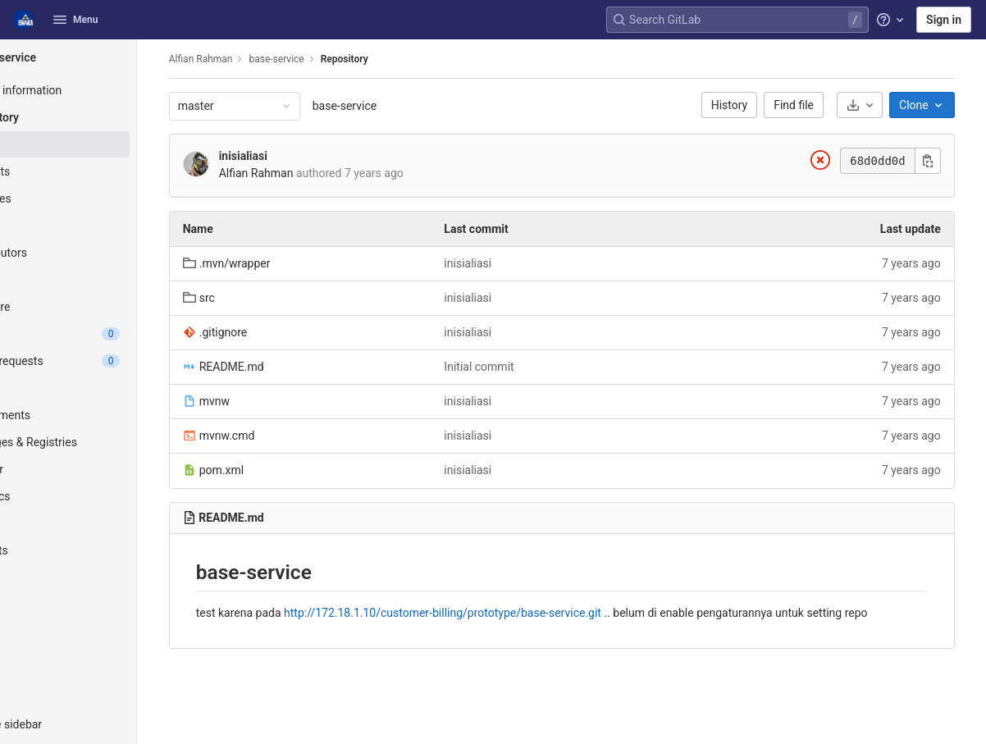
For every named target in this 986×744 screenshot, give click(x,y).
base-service (399, 105)
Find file (812, 105)
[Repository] (105, 117)
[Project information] (105, 90)
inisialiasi (297, 155)
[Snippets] (105, 550)
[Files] (105, 144)
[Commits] (105, 171)
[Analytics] (105, 496)
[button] (104, 724)
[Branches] (105, 198)
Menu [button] (75, 19)
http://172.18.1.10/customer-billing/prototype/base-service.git (496, 612)
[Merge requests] (105, 361)
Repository (398, 59)
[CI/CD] (105, 388)
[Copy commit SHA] (946, 161)
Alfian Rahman (255, 59)
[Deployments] (105, 415)
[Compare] (105, 307)
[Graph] (105, 280)
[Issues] (105, 334)
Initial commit (521, 366)
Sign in (943, 19)
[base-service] (105, 57)
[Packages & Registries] (105, 442)
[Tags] (105, 225)
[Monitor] (105, 469)
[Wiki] (105, 523)
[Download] (878, 105)
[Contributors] (105, 253)
